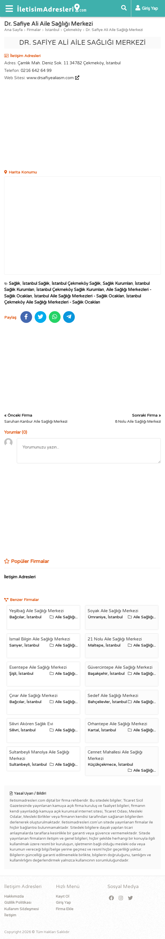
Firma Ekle (64, 909)
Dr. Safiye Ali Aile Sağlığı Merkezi (114, 30)
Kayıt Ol (62, 896)
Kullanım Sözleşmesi (21, 909)
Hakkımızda (14, 896)
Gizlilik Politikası (17, 902)
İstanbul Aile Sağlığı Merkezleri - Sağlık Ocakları (79, 296)
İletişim (10, 915)
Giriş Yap (63, 902)
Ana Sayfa (13, 30)
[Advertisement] (82, 126)
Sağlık (14, 283)
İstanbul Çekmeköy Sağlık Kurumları (70, 289)
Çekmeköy (72, 30)
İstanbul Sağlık (35, 283)
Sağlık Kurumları (118, 283)
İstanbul (52, 30)
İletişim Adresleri (19, 576)
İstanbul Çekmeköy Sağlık (76, 283)
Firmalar (34, 30)
